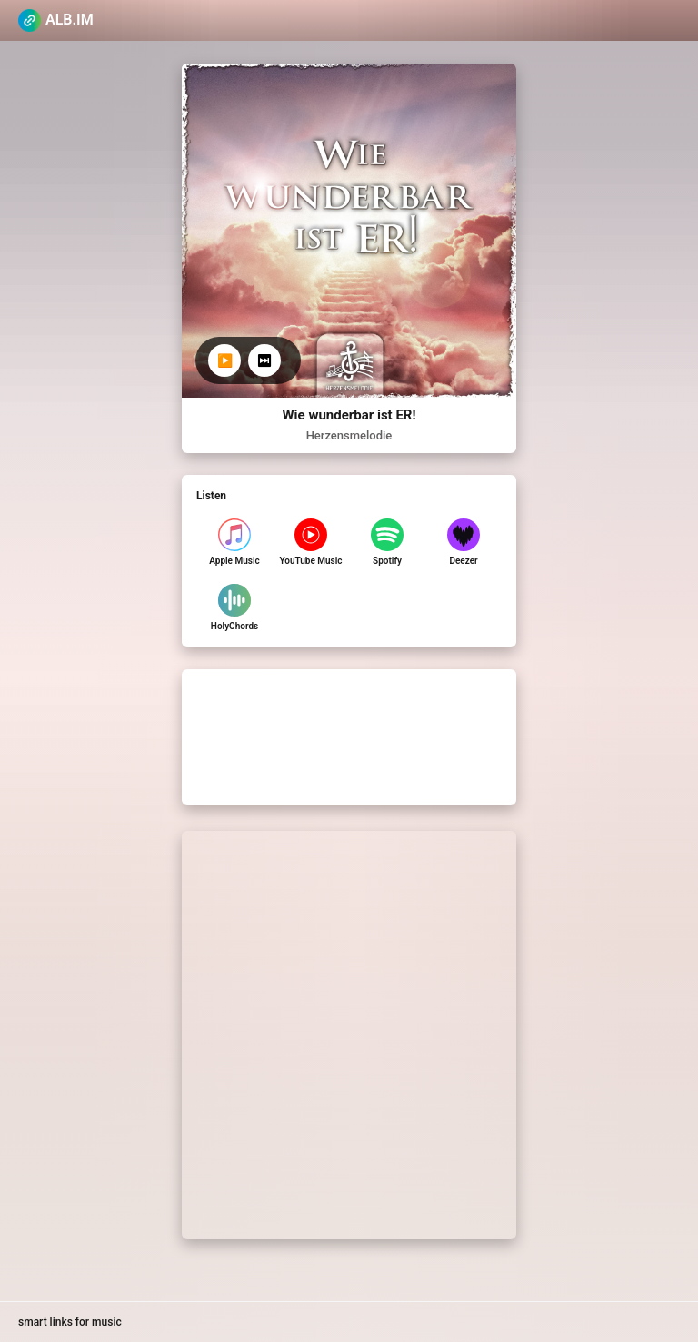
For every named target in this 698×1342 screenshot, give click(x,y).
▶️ (225, 360)
